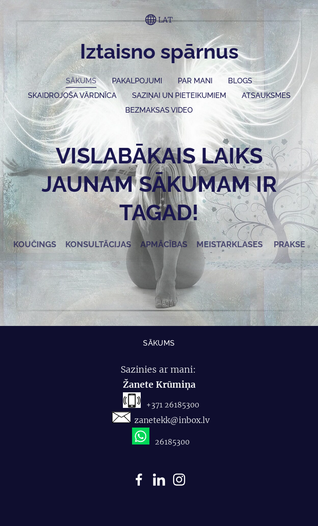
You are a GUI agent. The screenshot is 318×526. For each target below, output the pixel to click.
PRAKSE (289, 244)
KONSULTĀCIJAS (98, 244)
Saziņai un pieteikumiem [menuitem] (179, 95)
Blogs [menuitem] (240, 80)
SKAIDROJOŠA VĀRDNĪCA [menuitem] (72, 95)
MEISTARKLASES (229, 244)
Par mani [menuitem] (195, 80)
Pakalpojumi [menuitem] (137, 80)
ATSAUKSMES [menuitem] (266, 95)
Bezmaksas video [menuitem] (159, 110)
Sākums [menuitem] (81, 80)
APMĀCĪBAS (165, 244)
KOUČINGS (35, 244)
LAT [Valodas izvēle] (159, 19)
